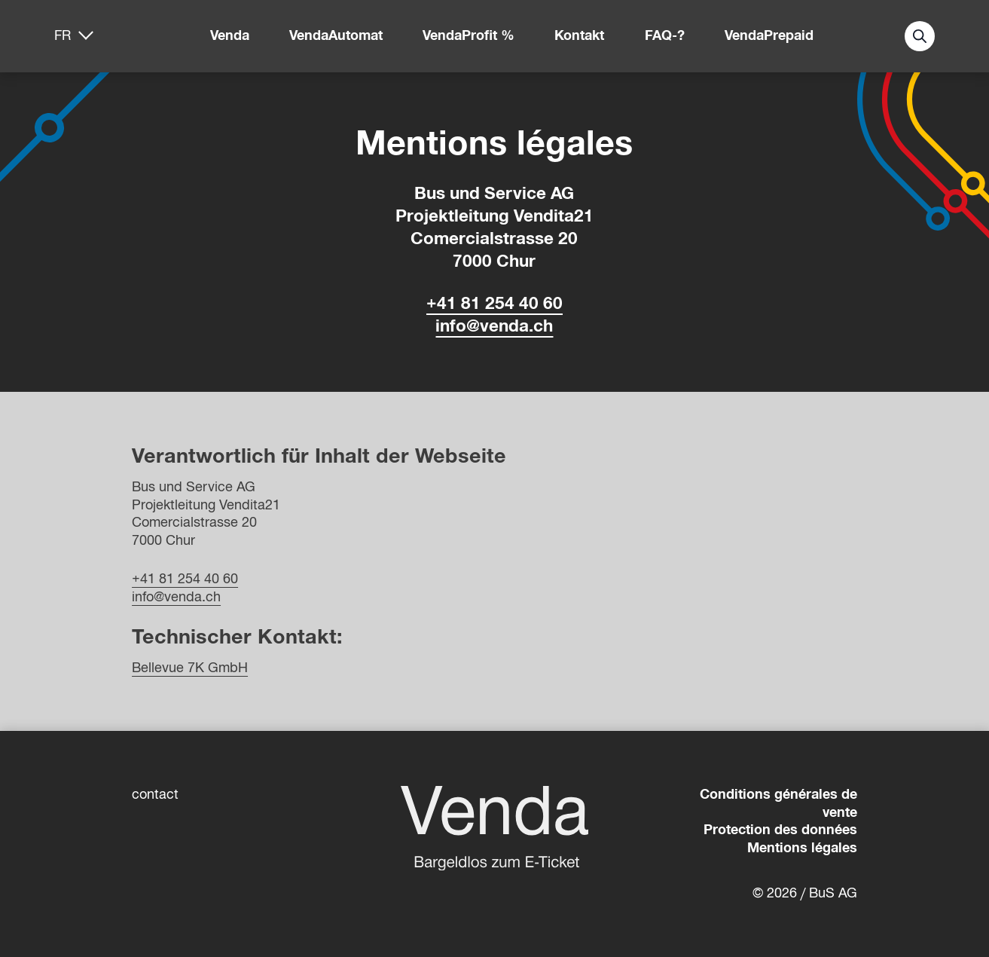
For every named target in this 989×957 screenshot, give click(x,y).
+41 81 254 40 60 (494, 303)
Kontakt (579, 35)
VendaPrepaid (769, 35)
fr (62, 35)
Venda (229, 35)
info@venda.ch (494, 325)
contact (155, 794)
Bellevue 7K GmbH (190, 667)
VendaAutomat (336, 35)
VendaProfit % (468, 35)
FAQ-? (665, 35)
